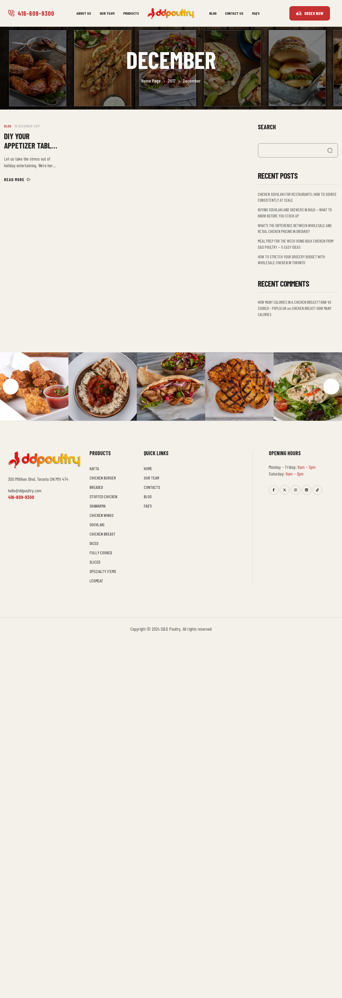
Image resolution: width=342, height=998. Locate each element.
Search (267, 127)
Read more (17, 179)
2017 (172, 81)
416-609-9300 (36, 13)
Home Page (151, 81)
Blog (7, 126)
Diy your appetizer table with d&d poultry (29, 140)
